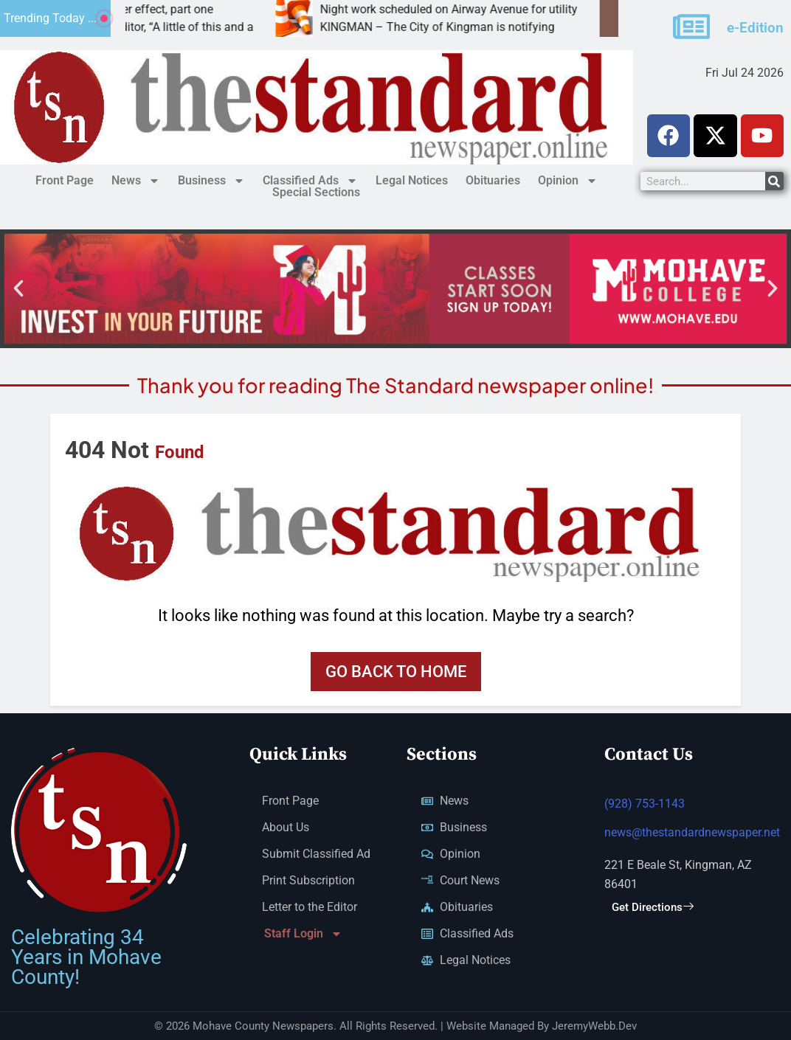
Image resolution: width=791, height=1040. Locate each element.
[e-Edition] (691, 25)
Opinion (568, 181)
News (135, 181)
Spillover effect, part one (185, 9)
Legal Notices (412, 180)
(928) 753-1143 (644, 806)
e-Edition (755, 26)
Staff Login (303, 935)
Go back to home (395, 671)
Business (211, 181)
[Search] (774, 181)
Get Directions (653, 909)
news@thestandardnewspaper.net (692, 835)
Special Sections (316, 193)
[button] (18, 288)
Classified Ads (310, 181)
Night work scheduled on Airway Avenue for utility (484, 9)
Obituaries (493, 180)
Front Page (64, 180)
